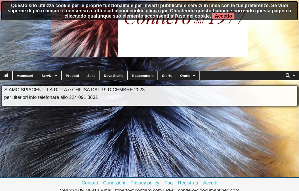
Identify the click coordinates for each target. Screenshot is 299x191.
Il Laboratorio (143, 76)
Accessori (25, 76)
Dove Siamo (113, 76)
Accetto (223, 16)
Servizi (47, 76)
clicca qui (156, 10)
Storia (167, 76)
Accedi (210, 182)
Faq (169, 182)
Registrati (188, 182)
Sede (91, 76)
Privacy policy (144, 182)
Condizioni (114, 182)
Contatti (90, 182)
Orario (185, 76)
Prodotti (72, 76)
